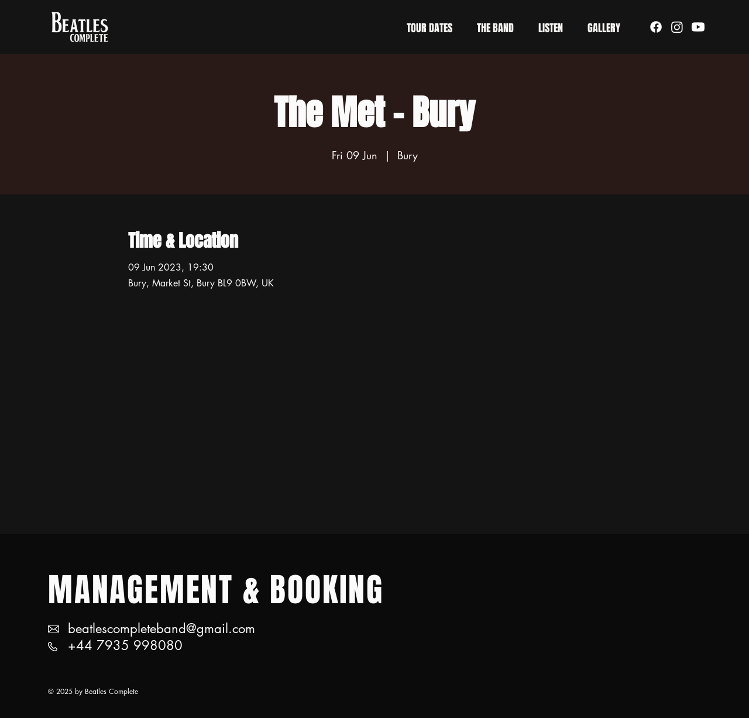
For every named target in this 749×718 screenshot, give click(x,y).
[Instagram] (677, 27)
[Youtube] (698, 27)
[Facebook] (656, 27)
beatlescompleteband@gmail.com (161, 628)
